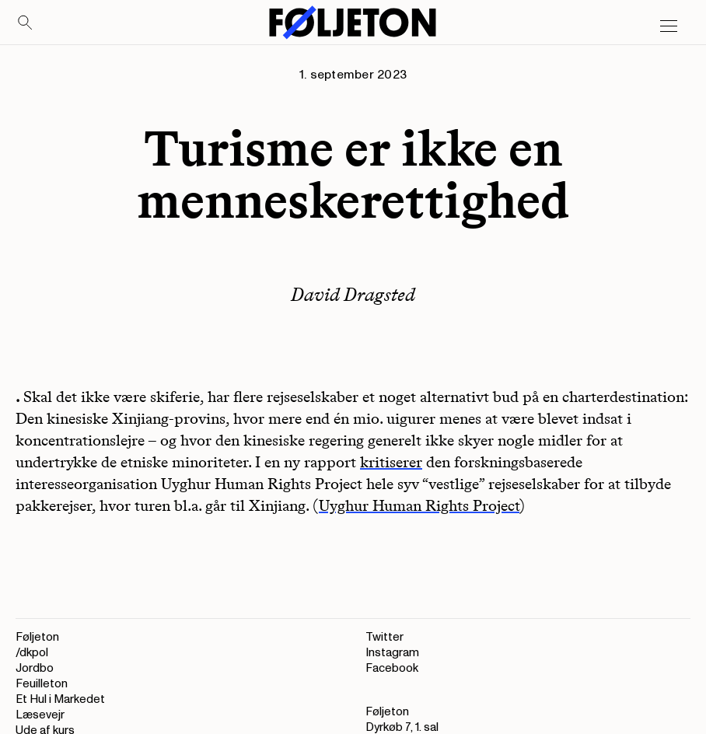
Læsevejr (40, 715)
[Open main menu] (668, 26)
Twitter (384, 637)
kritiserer (391, 462)
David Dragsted (353, 294)
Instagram (392, 653)
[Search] (26, 23)
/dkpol (32, 653)
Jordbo (35, 668)
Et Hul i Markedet (60, 699)
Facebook (391, 668)
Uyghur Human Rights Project (419, 505)
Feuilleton (42, 684)
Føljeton (37, 637)
